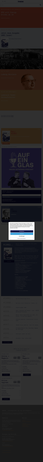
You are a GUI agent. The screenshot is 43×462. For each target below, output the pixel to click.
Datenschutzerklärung (23, 238)
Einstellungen (22, 236)
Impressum (18, 238)
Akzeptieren (21, 231)
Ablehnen (22, 233)
